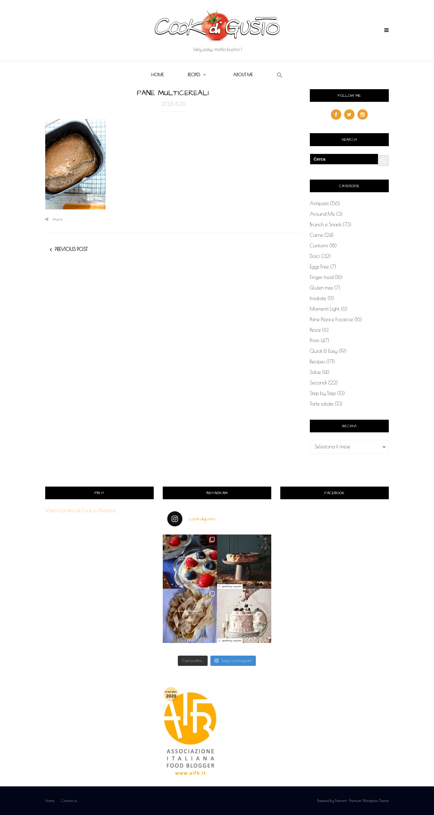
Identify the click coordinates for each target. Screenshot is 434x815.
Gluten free (321, 288)
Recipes (194, 74)
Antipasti (319, 203)
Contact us (69, 800)
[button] (280, 75)
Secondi (318, 383)
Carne (316, 235)
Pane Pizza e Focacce (331, 319)
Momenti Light (325, 309)
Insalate (318, 298)
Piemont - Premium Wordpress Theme (362, 800)
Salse (315, 372)
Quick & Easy (324, 351)
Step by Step (323, 393)
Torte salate (322, 404)
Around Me (322, 214)
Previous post (71, 249)
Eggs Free (319, 267)
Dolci (315, 256)
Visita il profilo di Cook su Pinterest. (80, 510)
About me (243, 74)
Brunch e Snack (325, 224)
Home (157, 74)
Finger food (322, 277)
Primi (314, 340)
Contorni (319, 246)
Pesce (315, 330)
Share (54, 219)
